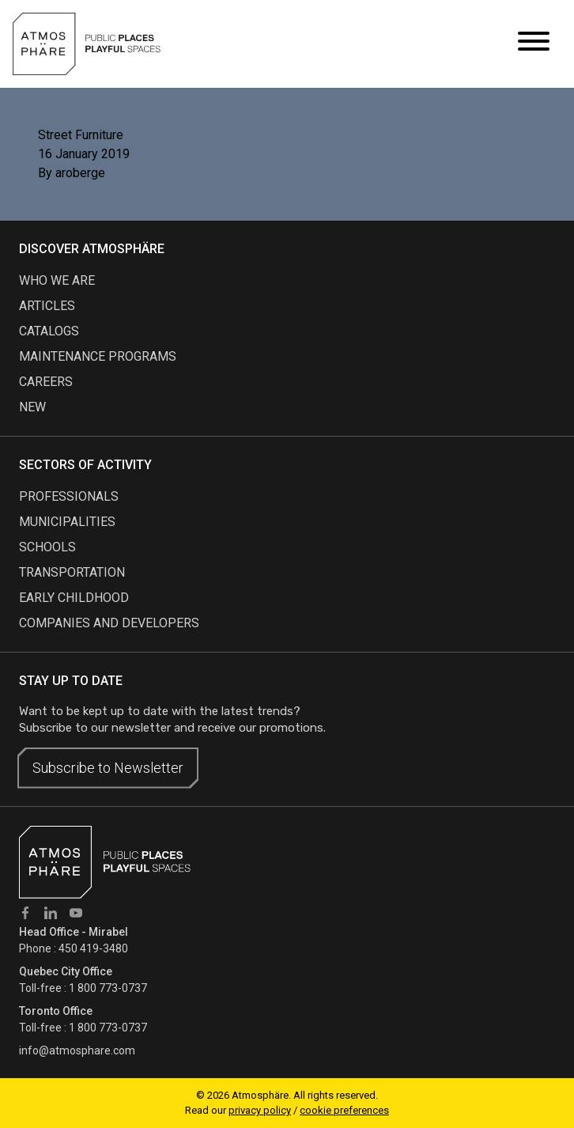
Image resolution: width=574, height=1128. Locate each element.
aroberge (80, 172)
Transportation (72, 572)
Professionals (69, 496)
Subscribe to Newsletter (107, 767)
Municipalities (67, 521)
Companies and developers (109, 622)
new (32, 406)
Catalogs (49, 331)
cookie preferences (344, 1110)
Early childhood (74, 597)
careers (46, 381)
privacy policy (259, 1110)
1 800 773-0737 (108, 988)
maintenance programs (97, 356)
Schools (47, 547)
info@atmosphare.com (77, 1050)
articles (47, 305)
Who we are (57, 280)
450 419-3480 (93, 948)
